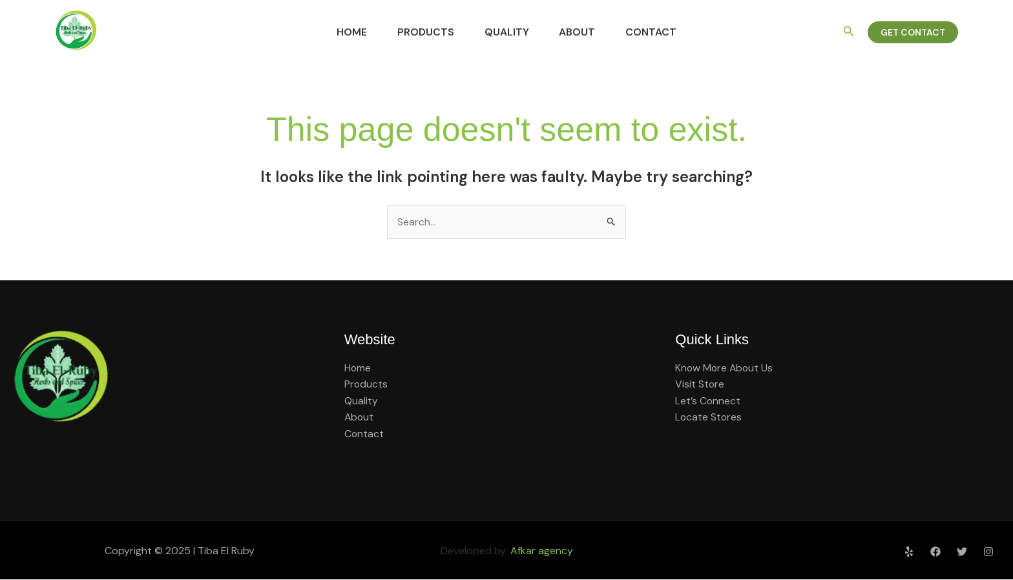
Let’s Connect (708, 401)
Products (417, 32)
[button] (849, 32)
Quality (507, 32)
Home (335, 32)
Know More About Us (725, 368)
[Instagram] (988, 551)
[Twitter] (962, 551)
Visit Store (700, 384)
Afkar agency (541, 550)
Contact (668, 32)
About (586, 32)
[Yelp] (909, 551)
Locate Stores (709, 417)
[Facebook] (935, 551)
